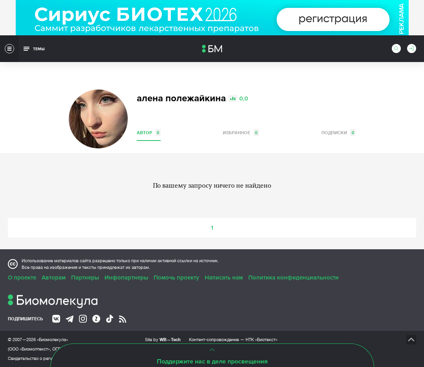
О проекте (22, 277)
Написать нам (224, 277)
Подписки (338, 132)
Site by (163, 339)
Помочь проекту (176, 277)
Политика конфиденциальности (293, 277)
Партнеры (85, 277)
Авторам (54, 277)
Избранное (241, 132)
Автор (149, 132)
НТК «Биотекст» (261, 339)
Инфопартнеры (126, 277)
